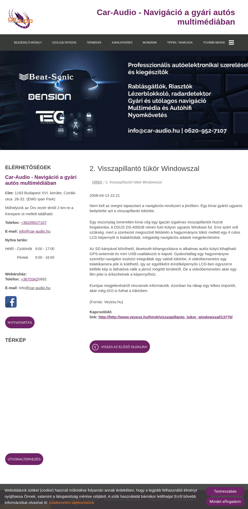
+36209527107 (34, 222)
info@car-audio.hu (34, 231)
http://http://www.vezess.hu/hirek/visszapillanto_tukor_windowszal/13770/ (166, 317)
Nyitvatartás (20, 322)
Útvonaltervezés (24, 459)
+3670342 (29, 279)
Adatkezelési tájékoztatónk (71, 502)
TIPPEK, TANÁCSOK (180, 42)
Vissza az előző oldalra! (124, 347)
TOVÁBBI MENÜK (218, 42)
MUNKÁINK (150, 42)
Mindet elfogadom (225, 501)
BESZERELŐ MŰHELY (28, 42)
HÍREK (97, 182)
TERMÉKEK (94, 42)
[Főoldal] (20, 18)
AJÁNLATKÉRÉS (122, 42)
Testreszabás (225, 491)
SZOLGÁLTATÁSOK (64, 42)
